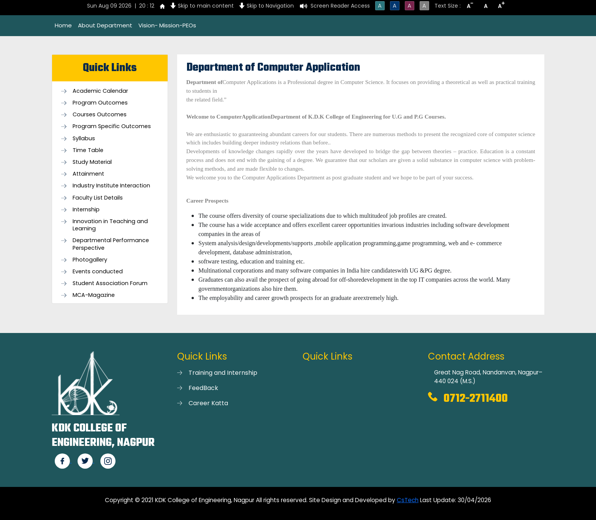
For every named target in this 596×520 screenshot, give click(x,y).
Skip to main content (206, 6)
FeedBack (203, 388)
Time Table (88, 150)
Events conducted (98, 271)
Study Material (92, 162)
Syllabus (84, 138)
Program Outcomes (100, 102)
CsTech (407, 500)
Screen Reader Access (340, 6)
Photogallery (90, 259)
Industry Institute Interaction (111, 185)
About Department (105, 25)
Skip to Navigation (270, 6)
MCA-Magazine (94, 295)
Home (63, 25)
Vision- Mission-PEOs (167, 25)
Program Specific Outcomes (112, 126)
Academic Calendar (100, 91)
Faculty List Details (98, 197)
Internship (86, 209)
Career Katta (208, 403)
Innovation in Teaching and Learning (110, 225)
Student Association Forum (110, 283)
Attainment (88, 174)
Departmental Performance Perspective (111, 244)
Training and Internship (223, 372)
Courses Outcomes (100, 114)
